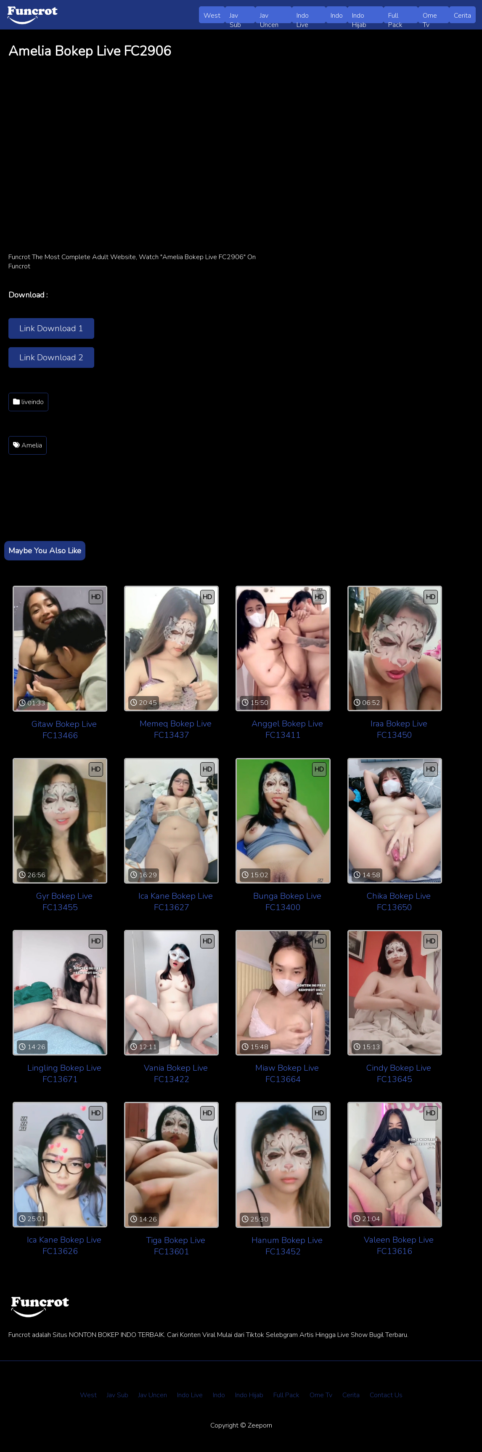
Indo (337, 15)
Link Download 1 (51, 328)
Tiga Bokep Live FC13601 (175, 1246)
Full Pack (395, 17)
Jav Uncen (269, 17)
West (212, 15)
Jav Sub (235, 17)
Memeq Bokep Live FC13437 (176, 729)
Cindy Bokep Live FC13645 (398, 1073)
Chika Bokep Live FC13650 (399, 901)
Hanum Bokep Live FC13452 (287, 1246)
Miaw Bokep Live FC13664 (287, 1073)
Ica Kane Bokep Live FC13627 (175, 901)
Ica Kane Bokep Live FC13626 (64, 1245)
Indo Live (303, 17)
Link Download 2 (51, 357)
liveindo (28, 402)
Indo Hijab (359, 17)
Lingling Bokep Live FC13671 (64, 1073)
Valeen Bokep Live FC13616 (399, 1245)
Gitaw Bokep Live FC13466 (64, 729)
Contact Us (386, 1395)
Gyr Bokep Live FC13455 (64, 901)
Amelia (27, 445)
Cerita (462, 15)
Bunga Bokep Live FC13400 (287, 901)
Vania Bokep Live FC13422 (176, 1073)
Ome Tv (430, 17)
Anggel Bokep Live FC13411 (287, 729)
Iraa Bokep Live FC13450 (399, 729)
